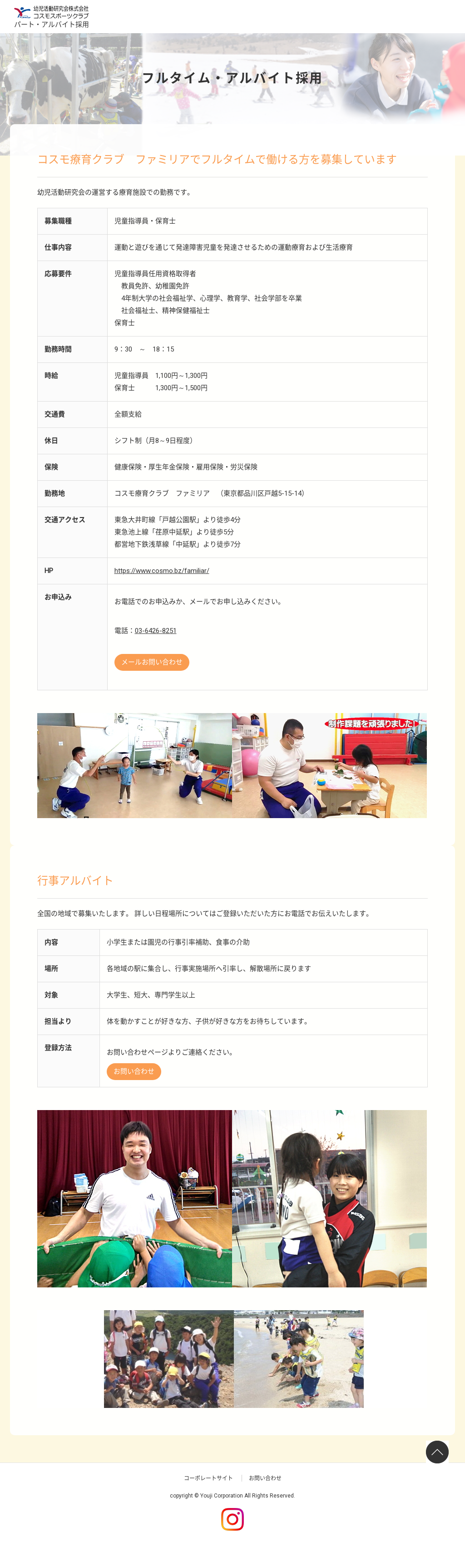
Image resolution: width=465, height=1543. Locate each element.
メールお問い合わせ (152, 662)
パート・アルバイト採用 (51, 24)
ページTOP (438, 1453)
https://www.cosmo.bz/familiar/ (161, 571)
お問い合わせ (134, 1071)
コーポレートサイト (208, 1478)
